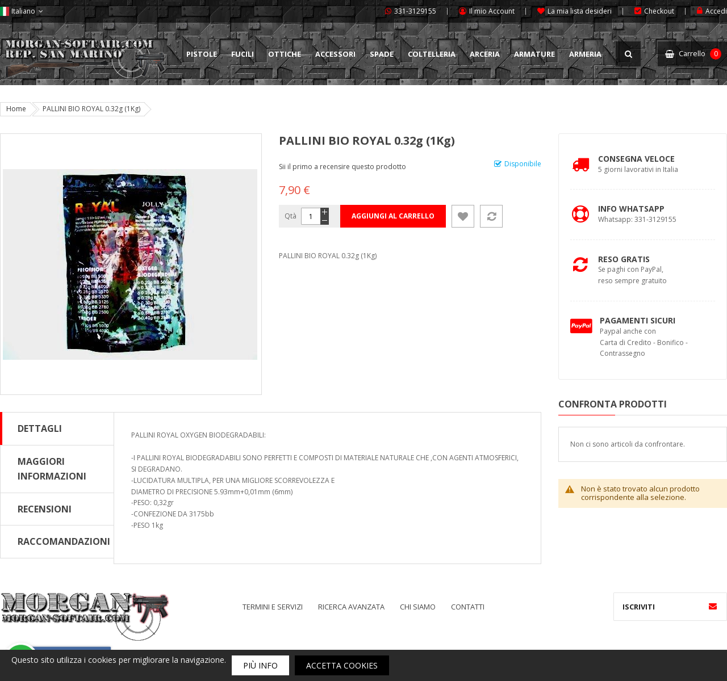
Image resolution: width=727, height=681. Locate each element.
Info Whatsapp (631, 208)
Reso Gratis (624, 259)
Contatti (467, 607)
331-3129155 (415, 11)
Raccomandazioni (64, 541)
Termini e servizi (273, 607)
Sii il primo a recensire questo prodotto (342, 166)
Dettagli (40, 428)
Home (16, 109)
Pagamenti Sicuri (637, 320)
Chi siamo (418, 607)
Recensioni (45, 509)
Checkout (659, 11)
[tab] (57, 428)
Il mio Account (492, 11)
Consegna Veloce (636, 158)
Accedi (716, 11)
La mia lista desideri (580, 11)
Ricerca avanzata (351, 607)
